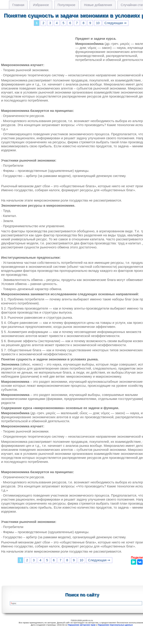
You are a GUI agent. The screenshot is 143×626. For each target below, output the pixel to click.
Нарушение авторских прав (81, 625)
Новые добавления (98, 5)
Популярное (66, 5)
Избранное (41, 5)
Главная (18, 5)
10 (98, 23)
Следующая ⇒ (115, 23)
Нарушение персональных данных (115, 625)
